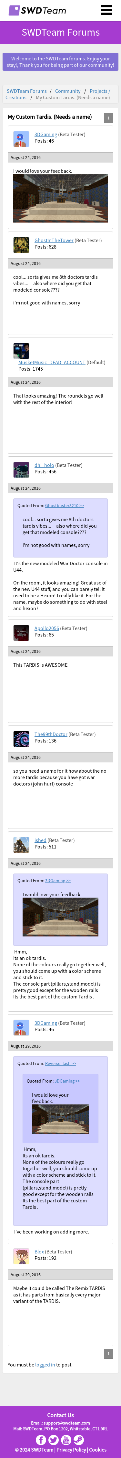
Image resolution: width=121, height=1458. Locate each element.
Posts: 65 (44, 634)
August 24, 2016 (26, 157)
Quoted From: (31, 505)
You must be (21, 1364)
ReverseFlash (58, 1063)
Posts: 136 (45, 740)
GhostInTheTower (54, 240)
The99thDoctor (51, 734)
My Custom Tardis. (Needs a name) (73, 97)
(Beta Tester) (72, 134)
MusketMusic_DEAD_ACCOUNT (52, 362)
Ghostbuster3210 (62, 505)
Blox (39, 1251)
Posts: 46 (44, 140)
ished (40, 840)
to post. (64, 1364)
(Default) (96, 362)
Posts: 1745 (30, 368)
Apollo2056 (47, 628)
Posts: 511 (45, 846)
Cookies (97, 1449)
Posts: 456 (45, 471)
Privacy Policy (71, 1449)
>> (81, 505)
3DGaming (46, 134)
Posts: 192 (45, 1258)
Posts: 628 (45, 246)
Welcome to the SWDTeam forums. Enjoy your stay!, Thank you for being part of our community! (60, 61)
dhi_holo (44, 465)
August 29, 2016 (26, 1046)
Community (67, 91)
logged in (45, 1364)
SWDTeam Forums (61, 32)
